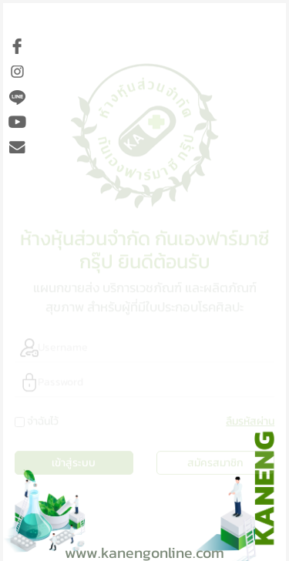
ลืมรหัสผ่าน (250, 419)
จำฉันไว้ (43, 419)
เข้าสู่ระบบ (74, 460)
